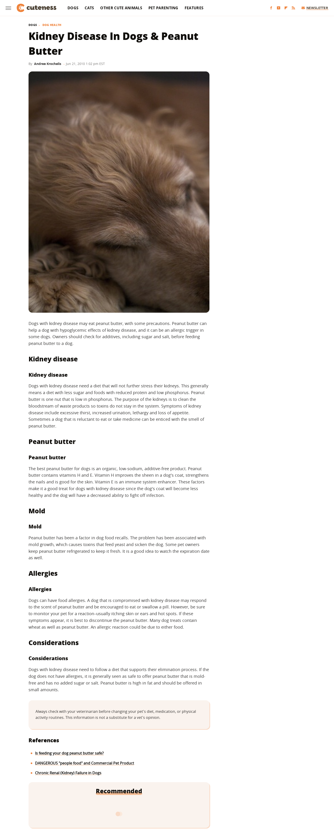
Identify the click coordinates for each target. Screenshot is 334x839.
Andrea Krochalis (47, 63)
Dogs (72, 7)
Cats (89, 7)
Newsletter (315, 8)
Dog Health (51, 25)
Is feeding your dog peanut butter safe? (69, 753)
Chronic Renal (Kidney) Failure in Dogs (68, 772)
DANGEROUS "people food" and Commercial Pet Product (84, 763)
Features (194, 7)
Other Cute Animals (121, 7)
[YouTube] (279, 8)
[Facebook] (271, 8)
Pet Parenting (163, 7)
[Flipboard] (286, 8)
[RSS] (293, 8)
